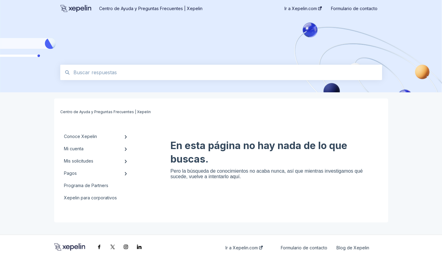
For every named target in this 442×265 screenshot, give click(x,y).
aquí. (235, 176)
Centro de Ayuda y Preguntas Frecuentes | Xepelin (150, 8)
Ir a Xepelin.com (244, 247)
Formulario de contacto (304, 247)
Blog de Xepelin (352, 247)
